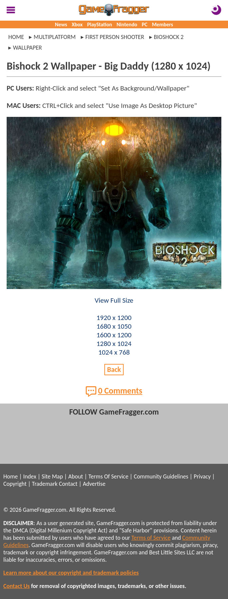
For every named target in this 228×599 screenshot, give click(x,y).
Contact (68, 483)
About (75, 476)
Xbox (77, 24)
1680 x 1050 (113, 326)
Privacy (202, 476)
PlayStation (99, 24)
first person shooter (114, 37)
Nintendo (127, 24)
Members (162, 24)
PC (145, 24)
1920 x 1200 (113, 317)
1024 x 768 (114, 352)
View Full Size (114, 300)
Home (16, 37)
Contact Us (16, 586)
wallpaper (27, 47)
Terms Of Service (108, 476)
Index (29, 476)
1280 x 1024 (113, 343)
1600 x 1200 (113, 335)
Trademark (44, 483)
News (61, 24)
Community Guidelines (161, 476)
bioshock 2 (169, 37)
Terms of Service (151, 537)
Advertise (94, 483)
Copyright (15, 483)
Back (114, 369)
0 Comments (114, 391)
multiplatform (54, 37)
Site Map (52, 476)
